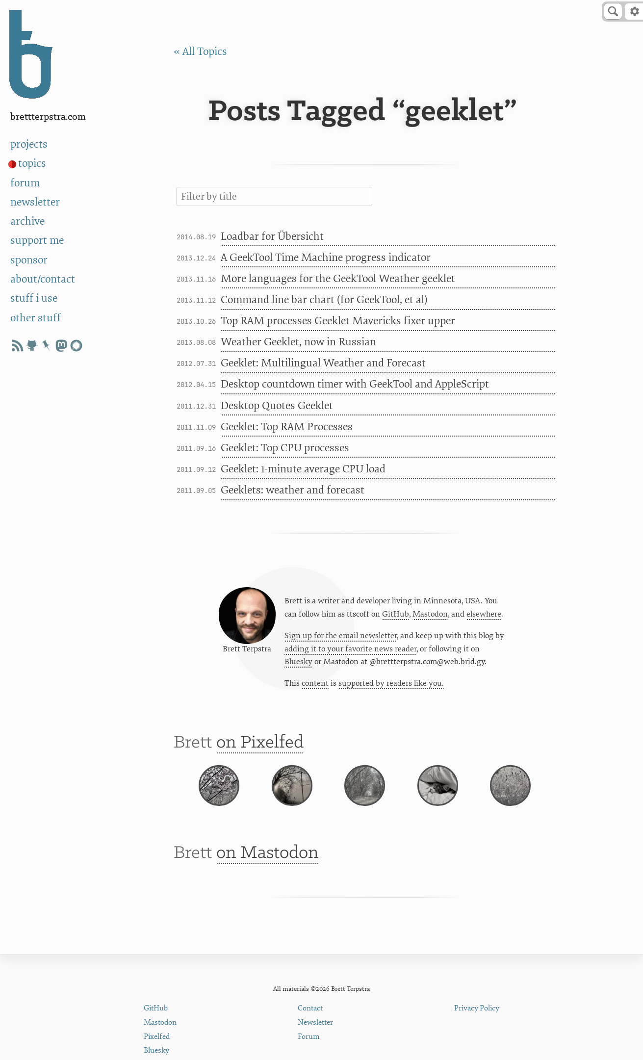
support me (37, 240)
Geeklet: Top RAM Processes (287, 427)
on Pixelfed (260, 748)
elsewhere (483, 616)
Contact (310, 1008)
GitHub (395, 616)
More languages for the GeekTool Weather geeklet (338, 278)
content (315, 687)
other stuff (35, 318)
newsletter (35, 202)
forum (25, 183)
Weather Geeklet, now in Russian (298, 342)
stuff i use (33, 298)
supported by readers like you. (391, 687)
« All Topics (200, 51)
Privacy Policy (476, 1008)
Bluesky (298, 665)
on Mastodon (267, 878)
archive (27, 221)
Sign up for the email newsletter (340, 639)
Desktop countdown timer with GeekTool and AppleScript (355, 384)
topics (32, 163)
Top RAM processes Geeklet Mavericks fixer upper (338, 321)
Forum (309, 1036)
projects (29, 144)
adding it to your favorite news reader (350, 652)
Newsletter (315, 1022)
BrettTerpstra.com (48, 117)
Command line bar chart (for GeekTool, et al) (324, 300)
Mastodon (430, 616)
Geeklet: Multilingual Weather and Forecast (323, 363)
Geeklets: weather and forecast (292, 490)
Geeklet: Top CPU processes (285, 448)
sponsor (29, 260)
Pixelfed (157, 1036)
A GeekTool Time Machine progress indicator (326, 257)
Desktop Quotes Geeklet (277, 406)
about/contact (42, 279)
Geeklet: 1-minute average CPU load (303, 469)
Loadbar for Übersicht (272, 236)
